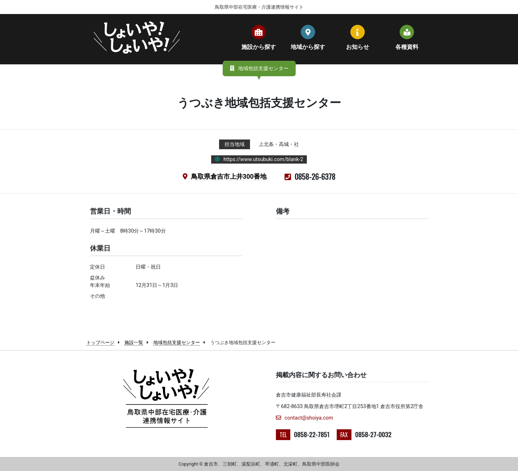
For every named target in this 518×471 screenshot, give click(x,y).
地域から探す (308, 37)
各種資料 (406, 37)
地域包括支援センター (176, 342)
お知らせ (357, 37)
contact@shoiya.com (304, 418)
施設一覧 (133, 342)
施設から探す (258, 37)
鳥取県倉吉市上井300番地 (229, 176)
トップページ (100, 342)
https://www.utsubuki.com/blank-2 (263, 159)
